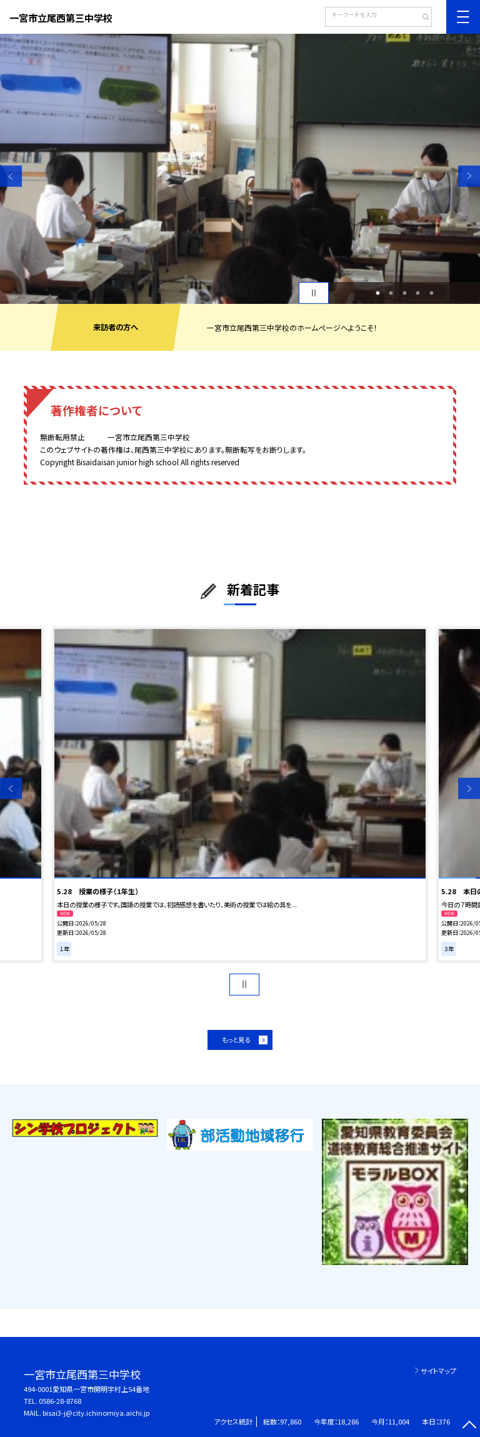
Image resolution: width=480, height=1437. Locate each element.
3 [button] (404, 293)
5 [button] (431, 293)
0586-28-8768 (60, 1401)
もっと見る (236, 1039)
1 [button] (377, 293)
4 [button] (418, 293)
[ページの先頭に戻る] (469, 1426)
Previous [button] (11, 176)
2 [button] (391, 293)
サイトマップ (438, 1371)
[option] (240, 169)
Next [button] (469, 176)
